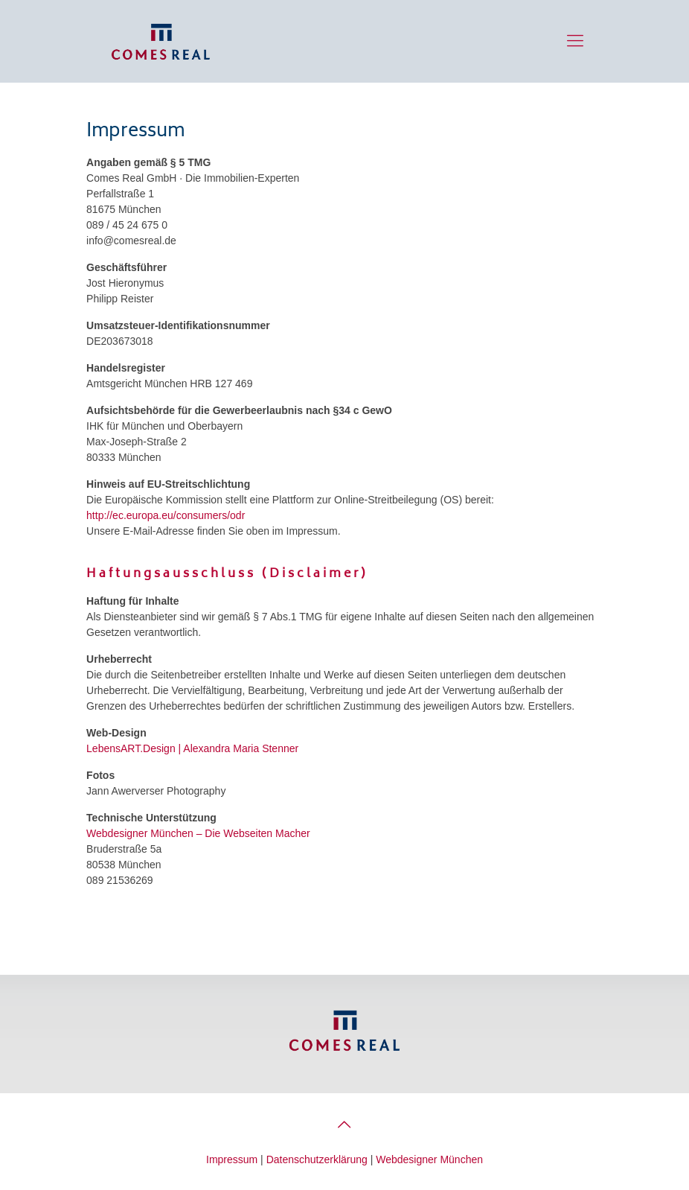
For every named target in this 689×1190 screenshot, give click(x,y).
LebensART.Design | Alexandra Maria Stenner (192, 748)
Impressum (231, 1159)
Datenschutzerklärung (317, 1159)
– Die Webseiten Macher (253, 833)
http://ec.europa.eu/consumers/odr (165, 515)
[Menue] (575, 41)
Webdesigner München (139, 833)
